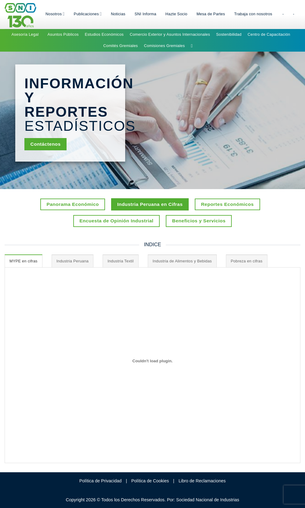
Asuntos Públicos (63, 34)
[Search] (193, 46)
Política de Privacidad (100, 480)
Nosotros (55, 14)
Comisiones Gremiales (164, 45)
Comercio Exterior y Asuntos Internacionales (170, 34)
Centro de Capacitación (269, 34)
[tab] (23, 260)
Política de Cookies (150, 480)
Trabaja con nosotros (253, 14)
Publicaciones (88, 14)
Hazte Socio (176, 14)
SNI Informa (145, 14)
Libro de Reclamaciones (202, 480)
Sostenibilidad (228, 34)
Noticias (118, 14)
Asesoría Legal (25, 34)
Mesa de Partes (211, 14)
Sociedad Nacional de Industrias (207, 499)
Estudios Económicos (104, 34)
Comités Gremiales (120, 45)
